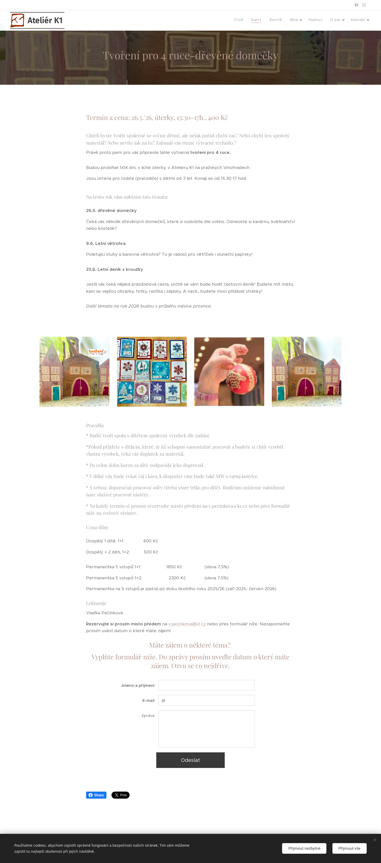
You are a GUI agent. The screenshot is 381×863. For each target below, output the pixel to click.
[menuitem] (313, 20)
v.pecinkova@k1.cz (187, 623)
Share (96, 795)
